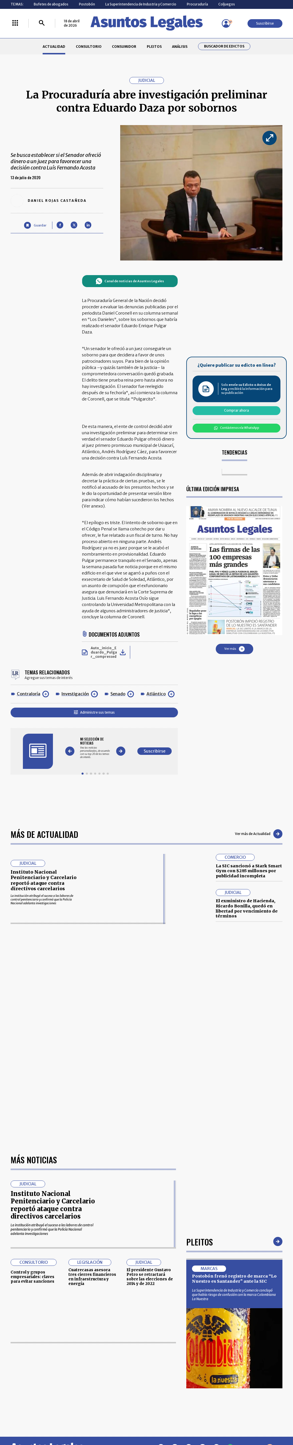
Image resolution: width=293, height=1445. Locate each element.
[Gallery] (95, 748)
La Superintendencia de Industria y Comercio (140, 4)
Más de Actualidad (44, 834)
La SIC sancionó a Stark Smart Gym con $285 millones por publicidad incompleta (249, 871)
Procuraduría (197, 4)
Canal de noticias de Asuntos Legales (130, 281)
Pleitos (199, 1241)
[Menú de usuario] (226, 23)
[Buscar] (41, 23)
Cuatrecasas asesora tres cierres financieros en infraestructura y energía (92, 1277)
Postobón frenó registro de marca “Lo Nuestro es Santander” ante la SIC (234, 1279)
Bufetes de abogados (51, 4)
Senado (117, 693)
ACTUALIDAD (54, 46)
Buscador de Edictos (224, 46)
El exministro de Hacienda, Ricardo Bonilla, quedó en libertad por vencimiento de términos (247, 908)
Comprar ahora (236, 410)
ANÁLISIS (179, 46)
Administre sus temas (94, 712)
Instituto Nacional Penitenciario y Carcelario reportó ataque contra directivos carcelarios (43, 880)
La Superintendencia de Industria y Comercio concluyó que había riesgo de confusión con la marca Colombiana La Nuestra (234, 1294)
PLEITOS (154, 46)
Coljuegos (226, 4)
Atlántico (156, 693)
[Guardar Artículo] (35, 225)
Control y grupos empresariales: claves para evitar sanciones (32, 1277)
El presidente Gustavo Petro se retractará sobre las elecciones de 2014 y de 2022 (149, 1277)
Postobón (87, 4)
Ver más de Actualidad (258, 833)
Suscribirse (265, 23)
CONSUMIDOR (124, 46)
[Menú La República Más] (15, 23)
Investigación (75, 693)
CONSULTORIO (89, 46)
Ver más (234, 649)
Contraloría (28, 693)
